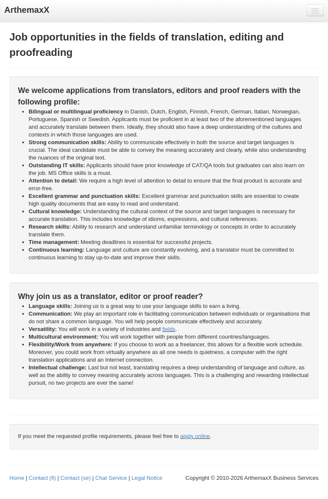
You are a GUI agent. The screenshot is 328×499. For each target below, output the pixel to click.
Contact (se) (75, 478)
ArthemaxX (27, 10)
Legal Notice (147, 478)
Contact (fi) (42, 478)
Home (16, 478)
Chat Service (111, 478)
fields (168, 329)
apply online (195, 436)
